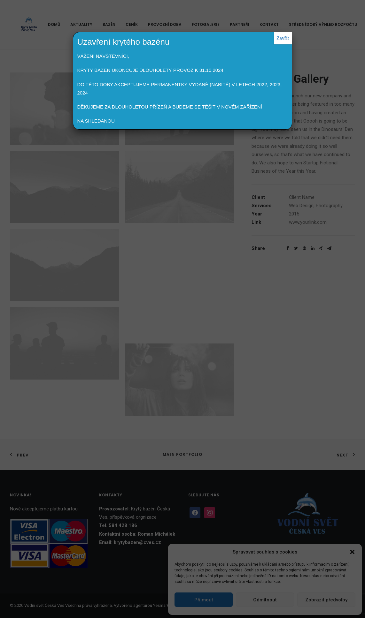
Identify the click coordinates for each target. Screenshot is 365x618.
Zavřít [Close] (282, 38)
